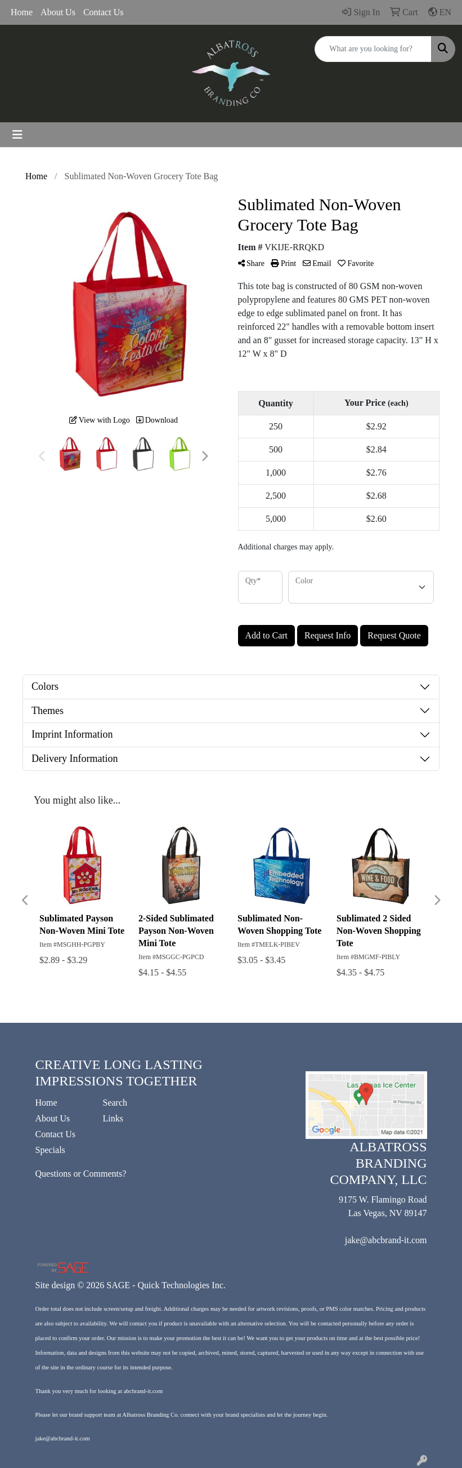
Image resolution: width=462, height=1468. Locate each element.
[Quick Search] (373, 49)
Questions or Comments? (81, 1173)
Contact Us (103, 12)
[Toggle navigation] (17, 135)
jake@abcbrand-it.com (386, 1240)
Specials (50, 1150)
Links (113, 1118)
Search (115, 1102)
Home (22, 12)
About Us (58, 12)
